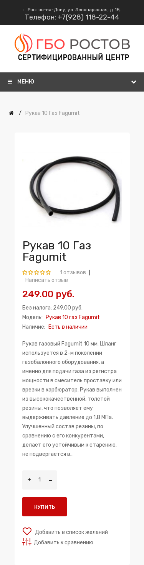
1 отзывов (73, 272)
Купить (44, 507)
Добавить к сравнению (63, 542)
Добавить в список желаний (71, 532)
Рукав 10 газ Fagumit (52, 113)
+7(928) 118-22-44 (88, 17)
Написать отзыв (46, 280)
